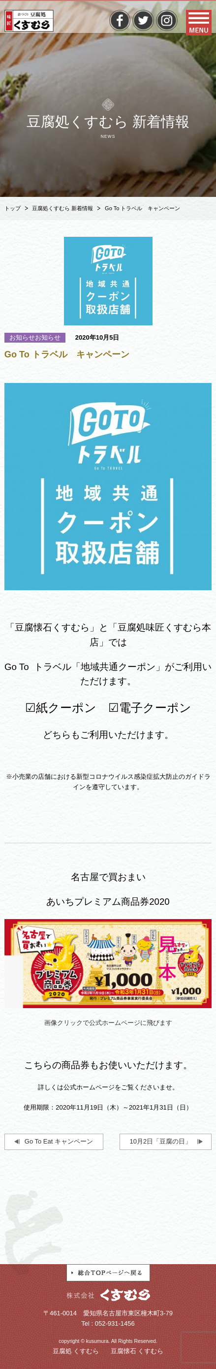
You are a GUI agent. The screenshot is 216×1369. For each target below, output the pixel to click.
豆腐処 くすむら (76, 1351)
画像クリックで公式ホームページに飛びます (108, 1022)
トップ (12, 208)
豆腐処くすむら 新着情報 (62, 208)
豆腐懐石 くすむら (137, 1351)
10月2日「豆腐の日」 (161, 1141)
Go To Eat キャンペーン (59, 1141)
